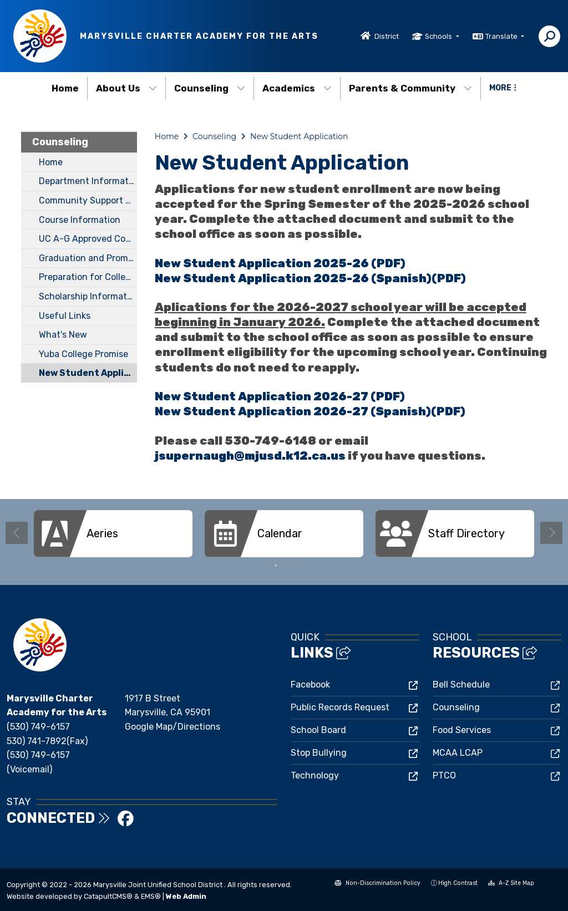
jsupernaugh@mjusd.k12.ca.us (251, 455)
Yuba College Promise (83, 354)
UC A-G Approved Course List (88, 238)
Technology (315, 775)
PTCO (444, 775)
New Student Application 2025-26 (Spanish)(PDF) (310, 278)
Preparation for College (87, 277)
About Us (126, 88)
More (502, 88)
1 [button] (275, 565)
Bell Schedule (461, 684)
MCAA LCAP (458, 752)
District (386, 36)
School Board (318, 730)
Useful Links (64, 316)
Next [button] (551, 533)
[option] (113, 533)
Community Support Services (88, 200)
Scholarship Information (88, 296)
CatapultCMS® (108, 896)
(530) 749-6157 (38, 726)
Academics (297, 88)
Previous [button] (17, 533)
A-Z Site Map (511, 884)
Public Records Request (340, 707)
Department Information (88, 181)
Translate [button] (502, 36)
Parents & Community (410, 88)
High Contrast (458, 883)
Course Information (79, 220)
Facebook (310, 684)
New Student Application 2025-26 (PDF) (280, 263)
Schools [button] (439, 36)
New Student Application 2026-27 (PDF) (280, 396)
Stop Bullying (319, 752)
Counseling (209, 88)
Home (65, 88)
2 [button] (292, 565)
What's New (63, 334)
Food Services (462, 730)
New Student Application (88, 373)
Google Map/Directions (172, 726)
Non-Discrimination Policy (377, 884)
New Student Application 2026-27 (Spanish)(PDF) (310, 411)
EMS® (151, 896)
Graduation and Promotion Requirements (88, 258)
